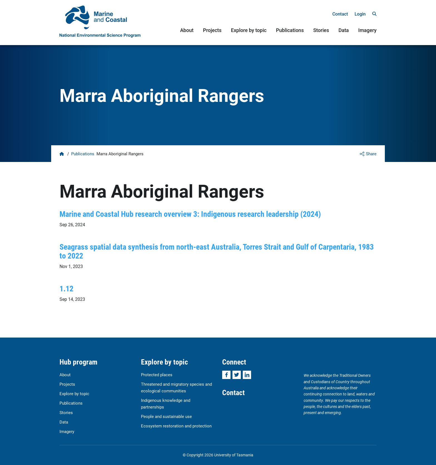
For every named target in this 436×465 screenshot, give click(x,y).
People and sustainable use (166, 416)
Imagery (367, 30)
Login (360, 14)
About (187, 30)
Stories (321, 30)
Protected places (156, 374)
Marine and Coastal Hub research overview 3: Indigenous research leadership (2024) (190, 213)
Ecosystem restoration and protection (176, 426)
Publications (290, 30)
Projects (212, 30)
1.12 (66, 288)
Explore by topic (249, 30)
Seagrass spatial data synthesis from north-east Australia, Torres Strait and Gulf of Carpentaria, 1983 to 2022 (217, 251)
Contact (340, 14)
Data (343, 30)
